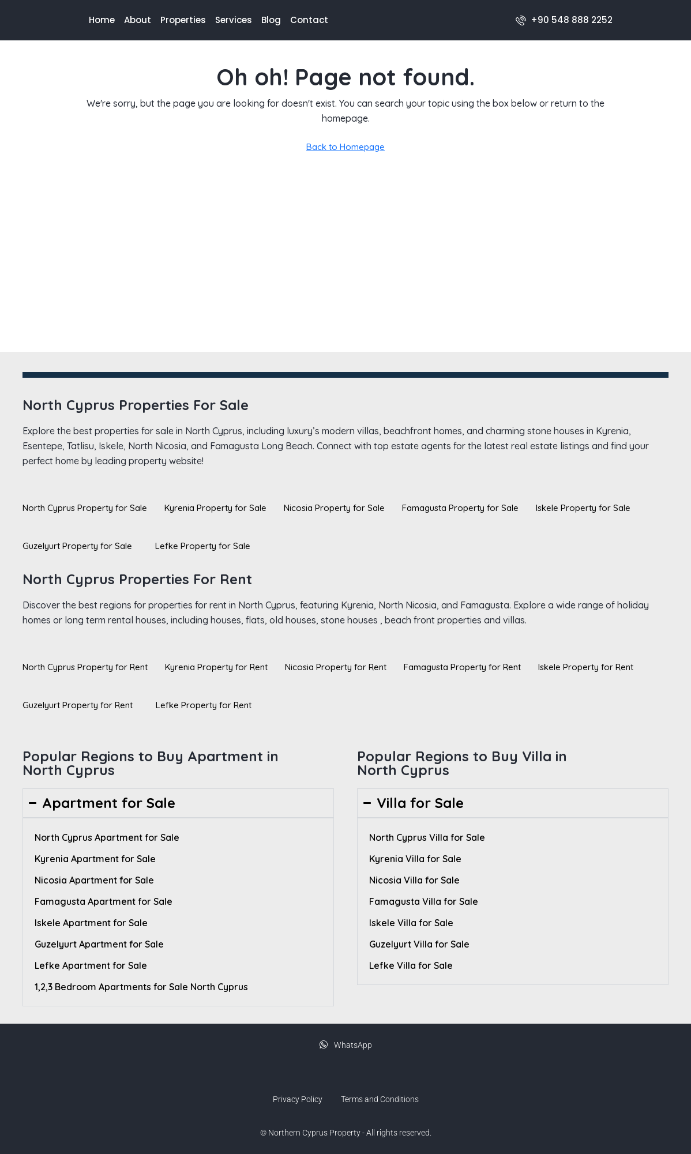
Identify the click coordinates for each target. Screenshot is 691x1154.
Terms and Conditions (380, 1099)
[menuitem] (564, 20)
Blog (271, 20)
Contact (309, 20)
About (137, 20)
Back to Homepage (345, 146)
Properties (183, 20)
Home (102, 20)
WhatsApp (346, 1045)
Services (233, 20)
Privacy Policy (297, 1099)
